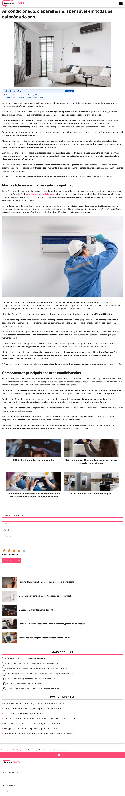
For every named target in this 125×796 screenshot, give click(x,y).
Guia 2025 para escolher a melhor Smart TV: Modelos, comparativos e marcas (40, 674)
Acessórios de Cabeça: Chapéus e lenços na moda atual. (32, 723)
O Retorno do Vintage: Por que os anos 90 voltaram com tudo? (33, 689)
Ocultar (69, 91)
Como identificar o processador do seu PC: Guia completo (32, 679)
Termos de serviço (8, 785)
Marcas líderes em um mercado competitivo (21, 95)
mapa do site (6, 792)
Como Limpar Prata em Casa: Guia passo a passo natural (32, 708)
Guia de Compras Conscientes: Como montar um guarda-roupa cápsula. (40, 718)
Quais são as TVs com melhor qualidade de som (27, 658)
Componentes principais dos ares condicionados (23, 97)
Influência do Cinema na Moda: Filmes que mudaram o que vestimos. (38, 733)
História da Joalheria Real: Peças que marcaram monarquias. (34, 703)
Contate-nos (6, 779)
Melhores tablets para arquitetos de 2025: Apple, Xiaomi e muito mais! (37, 668)
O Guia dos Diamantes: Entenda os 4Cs (24, 713)
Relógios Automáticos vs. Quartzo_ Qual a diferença (30, 728)
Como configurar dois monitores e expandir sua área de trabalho (34, 663)
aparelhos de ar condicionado (40, 194)
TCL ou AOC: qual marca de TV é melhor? (24, 684)
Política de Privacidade (10, 772)
